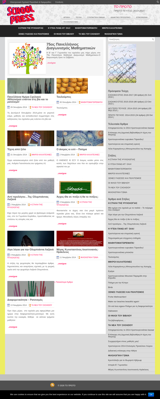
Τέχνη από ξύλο (16, 149)
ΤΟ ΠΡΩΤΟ (123, 7)
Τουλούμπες (64, 97)
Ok (151, 395)
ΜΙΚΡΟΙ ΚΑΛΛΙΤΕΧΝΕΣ (112, 28)
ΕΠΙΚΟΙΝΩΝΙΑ (141, 17)
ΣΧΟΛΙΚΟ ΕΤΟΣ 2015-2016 (120, 102)
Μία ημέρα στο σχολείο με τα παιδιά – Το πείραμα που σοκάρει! (130, 209)
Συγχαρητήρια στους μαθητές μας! (123, 341)
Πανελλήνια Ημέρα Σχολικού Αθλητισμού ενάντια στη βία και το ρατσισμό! (27, 99)
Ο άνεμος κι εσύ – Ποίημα (72, 149)
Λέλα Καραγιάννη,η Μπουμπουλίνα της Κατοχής (129, 149)
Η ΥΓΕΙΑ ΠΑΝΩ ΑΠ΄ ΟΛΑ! (59, 28)
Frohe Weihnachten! (117, 297)
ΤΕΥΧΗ (79, 17)
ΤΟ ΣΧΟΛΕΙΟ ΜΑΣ (70, 22)
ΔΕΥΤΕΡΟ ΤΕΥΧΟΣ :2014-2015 (122, 108)
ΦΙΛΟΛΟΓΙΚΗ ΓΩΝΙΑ (114, 34)
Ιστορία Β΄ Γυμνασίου (117, 365)
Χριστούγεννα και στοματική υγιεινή (124, 144)
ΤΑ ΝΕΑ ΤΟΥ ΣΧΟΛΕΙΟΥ (89, 34)
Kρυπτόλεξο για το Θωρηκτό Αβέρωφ (125, 360)
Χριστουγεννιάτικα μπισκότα (120, 252)
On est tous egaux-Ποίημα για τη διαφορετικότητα (130, 306)
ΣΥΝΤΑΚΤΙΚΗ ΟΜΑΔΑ (96, 17)
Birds (110, 287)
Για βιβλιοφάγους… (116, 320)
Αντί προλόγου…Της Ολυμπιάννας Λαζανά (28, 198)
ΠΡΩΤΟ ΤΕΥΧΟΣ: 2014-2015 (121, 115)
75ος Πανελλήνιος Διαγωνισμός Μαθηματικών (71, 46)
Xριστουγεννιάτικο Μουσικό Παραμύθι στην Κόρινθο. (127, 277)
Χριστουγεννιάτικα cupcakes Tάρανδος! (126, 139)
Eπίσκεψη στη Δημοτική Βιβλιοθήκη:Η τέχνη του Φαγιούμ (129, 133)
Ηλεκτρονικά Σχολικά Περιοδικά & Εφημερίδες (30, 2)
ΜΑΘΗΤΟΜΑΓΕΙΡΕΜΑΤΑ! (86, 28)
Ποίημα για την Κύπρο (118, 282)
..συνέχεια (51, 63)
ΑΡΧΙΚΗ (66, 17)
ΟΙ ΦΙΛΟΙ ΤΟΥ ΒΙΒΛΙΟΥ (64, 34)
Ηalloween (113, 311)
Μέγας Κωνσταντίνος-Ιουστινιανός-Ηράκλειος (77, 250)
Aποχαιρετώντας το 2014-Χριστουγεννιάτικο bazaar (131, 128)
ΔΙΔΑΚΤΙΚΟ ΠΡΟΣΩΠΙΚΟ (120, 17)
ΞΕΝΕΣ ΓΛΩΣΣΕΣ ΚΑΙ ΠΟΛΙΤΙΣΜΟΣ (33, 34)
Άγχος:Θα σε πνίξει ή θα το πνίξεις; (77, 196)
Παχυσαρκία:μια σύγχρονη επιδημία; (124, 238)
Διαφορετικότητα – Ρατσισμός (25, 299)
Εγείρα (111, 271)
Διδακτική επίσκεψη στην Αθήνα (122, 351)
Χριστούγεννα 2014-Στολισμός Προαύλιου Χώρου (130, 346)
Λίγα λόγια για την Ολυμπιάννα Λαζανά (30, 249)
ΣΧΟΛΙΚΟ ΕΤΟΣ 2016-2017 (120, 95)
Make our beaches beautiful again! (123, 301)
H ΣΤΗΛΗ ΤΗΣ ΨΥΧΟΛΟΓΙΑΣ (30, 28)
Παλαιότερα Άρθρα (63, 282)
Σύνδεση (59, 2)
